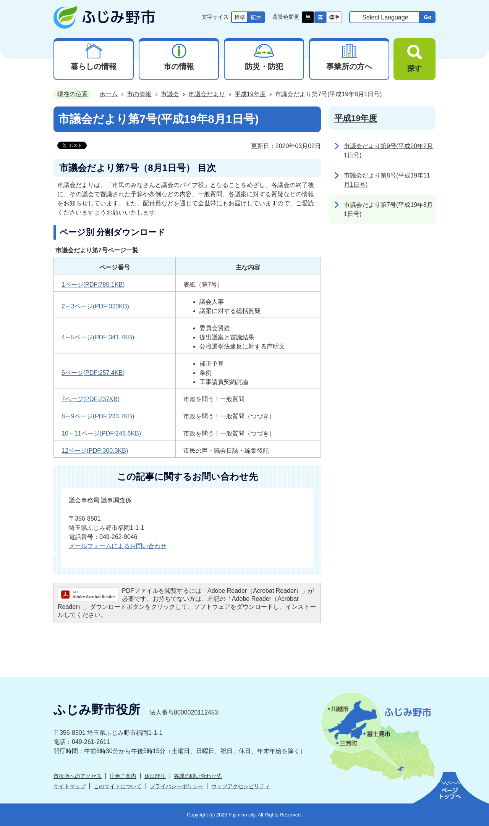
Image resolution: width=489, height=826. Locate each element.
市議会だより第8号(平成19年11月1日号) (387, 180)
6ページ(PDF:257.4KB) (93, 372)
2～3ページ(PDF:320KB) (95, 306)
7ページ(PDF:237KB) (91, 399)
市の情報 (139, 94)
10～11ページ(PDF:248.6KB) (101, 433)
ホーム (108, 94)
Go (427, 17)
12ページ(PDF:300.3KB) (95, 450)
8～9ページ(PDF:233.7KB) (98, 416)
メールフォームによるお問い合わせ (118, 546)
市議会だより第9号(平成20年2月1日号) (388, 150)
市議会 (170, 94)
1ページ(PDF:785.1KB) (93, 284)
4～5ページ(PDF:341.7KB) (98, 337)
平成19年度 (250, 94)
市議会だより (206, 94)
